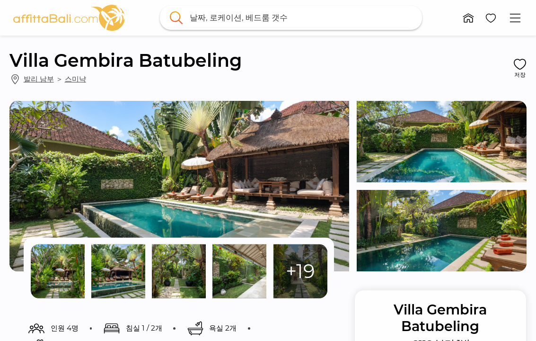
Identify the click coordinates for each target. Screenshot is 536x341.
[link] (69, 18)
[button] (468, 18)
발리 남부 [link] (39, 78)
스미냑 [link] (75, 78)
